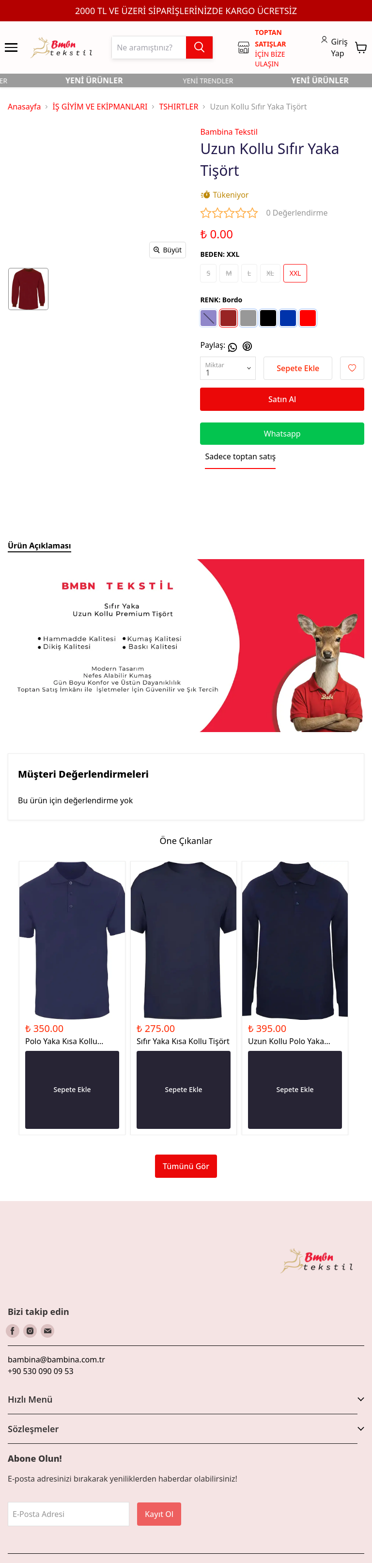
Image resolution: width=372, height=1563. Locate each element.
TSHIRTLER (178, 106)
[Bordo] (228, 318)
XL (270, 273)
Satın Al (282, 399)
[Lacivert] (208, 318)
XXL (295, 273)
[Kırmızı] (307, 318)
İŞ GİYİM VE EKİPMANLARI (99, 106)
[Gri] (248, 318)
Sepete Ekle (298, 368)
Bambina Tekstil (228, 131)
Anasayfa (24, 106)
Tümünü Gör (186, 1166)
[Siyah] (268, 318)
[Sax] (287, 318)
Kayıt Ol (159, 1514)
